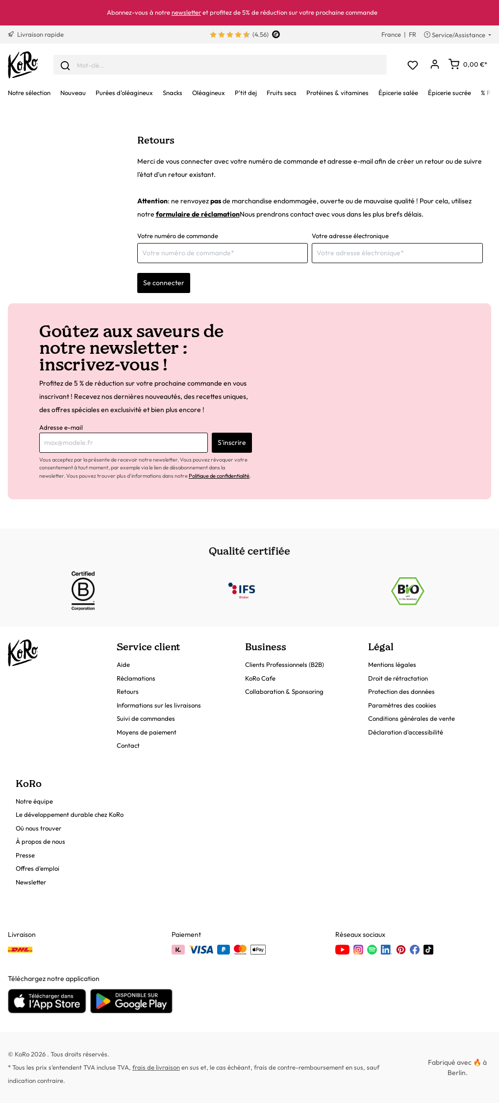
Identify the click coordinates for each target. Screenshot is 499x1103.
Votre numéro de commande (177, 236)
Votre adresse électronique (350, 236)
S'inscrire (232, 442)
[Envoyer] (65, 64)
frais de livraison (156, 1067)
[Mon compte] (434, 65)
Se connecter (163, 282)
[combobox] (220, 65)
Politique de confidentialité (219, 475)
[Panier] (468, 64)
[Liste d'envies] (412, 65)
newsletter (186, 12)
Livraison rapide (36, 34)
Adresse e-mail (61, 427)
